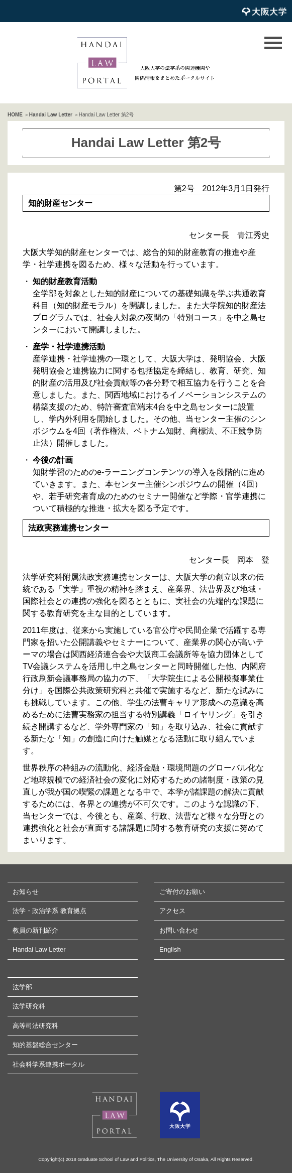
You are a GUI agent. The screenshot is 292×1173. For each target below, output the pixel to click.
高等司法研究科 (35, 1025)
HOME (15, 114)
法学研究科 (29, 1006)
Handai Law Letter (50, 114)
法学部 (22, 987)
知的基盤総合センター (45, 1045)
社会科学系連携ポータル (48, 1064)
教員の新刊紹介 (35, 930)
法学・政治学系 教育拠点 (49, 911)
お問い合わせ (179, 930)
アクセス (172, 911)
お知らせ (26, 891)
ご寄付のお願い (182, 891)
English (170, 949)
